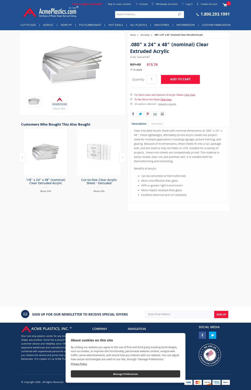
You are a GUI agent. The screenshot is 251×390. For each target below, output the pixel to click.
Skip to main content (119, 4)
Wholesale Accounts (165, 4)
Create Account (206, 4)
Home (133, 35)
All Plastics (138, 25)
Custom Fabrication (216, 25)
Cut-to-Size (28, 25)
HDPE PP (66, 25)
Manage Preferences (125, 374)
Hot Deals (116, 25)
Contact (143, 4)
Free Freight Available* (87, 4)
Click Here (189, 95)
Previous (22, 158)
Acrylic (48, 25)
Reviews (156, 124)
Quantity (138, 79)
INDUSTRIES (161, 25)
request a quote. (167, 104)
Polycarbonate (90, 25)
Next (122, 158)
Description (139, 124)
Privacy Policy (79, 364)
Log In (187, 4)
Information (186, 25)
